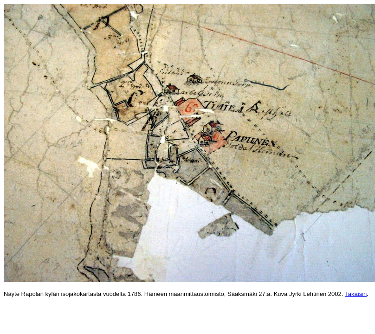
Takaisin (356, 293)
